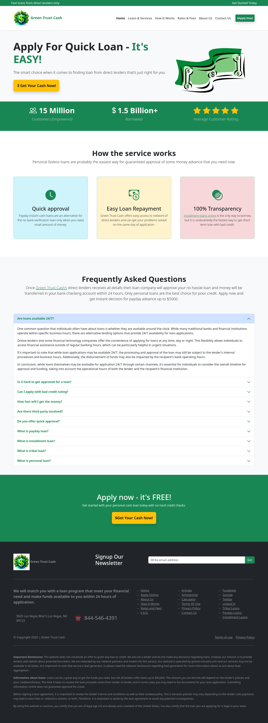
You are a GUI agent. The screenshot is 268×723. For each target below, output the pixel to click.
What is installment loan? (36, 441)
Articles (187, 590)
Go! (249, 560)
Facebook (229, 590)
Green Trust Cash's (51, 287)
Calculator (189, 599)
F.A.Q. (145, 613)
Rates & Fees (187, 18)
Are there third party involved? (40, 411)
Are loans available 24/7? (35, 318)
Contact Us (223, 18)
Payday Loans (232, 613)
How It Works (165, 18)
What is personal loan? (34, 461)
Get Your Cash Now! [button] (36, 85)
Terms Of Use (191, 604)
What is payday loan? (33, 431)
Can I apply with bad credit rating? (42, 392)
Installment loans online (200, 216)
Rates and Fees (151, 608)
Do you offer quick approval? (38, 421)
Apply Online (150, 595)
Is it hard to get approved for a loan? (44, 382)
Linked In (229, 604)
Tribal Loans (231, 608)
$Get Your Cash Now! (134, 517)
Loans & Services (140, 18)
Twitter (227, 599)
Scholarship (190, 595)
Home (120, 18)
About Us (205, 18)
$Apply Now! (245, 18)
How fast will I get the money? (39, 402)
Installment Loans (235, 617)
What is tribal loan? (31, 451)
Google (228, 595)
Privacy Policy (191, 608)
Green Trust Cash (37, 18)
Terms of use (224, 637)
